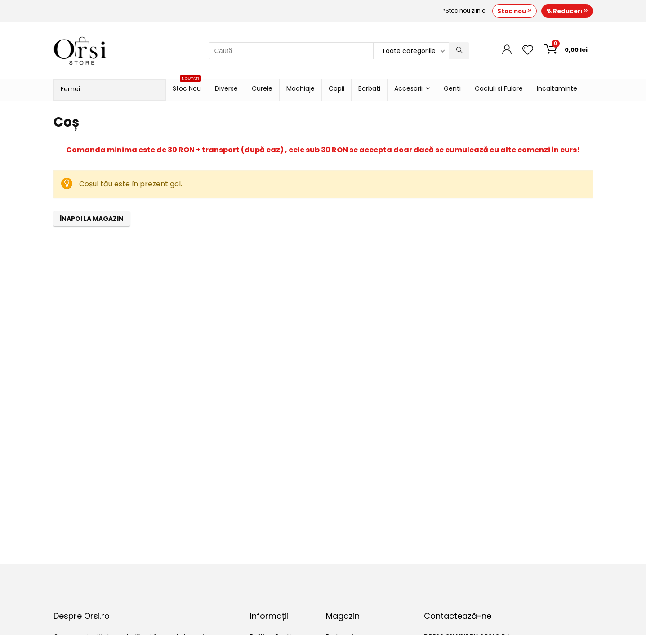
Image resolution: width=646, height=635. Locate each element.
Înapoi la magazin (92, 218)
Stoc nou (514, 11)
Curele (262, 88)
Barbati (369, 88)
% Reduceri (567, 11)
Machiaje (300, 88)
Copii (336, 88)
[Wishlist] (527, 50)
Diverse (226, 88)
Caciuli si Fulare (499, 88)
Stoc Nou (187, 86)
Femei (70, 88)
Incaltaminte (557, 88)
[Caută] (459, 50)
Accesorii (408, 88)
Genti (452, 88)
